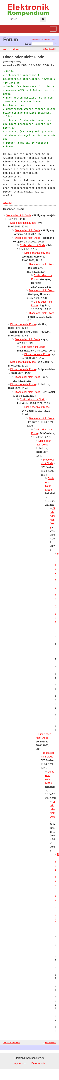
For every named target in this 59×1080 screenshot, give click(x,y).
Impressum (20, 1063)
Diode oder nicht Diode (18, 215)
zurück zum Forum (11, 49)
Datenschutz (38, 1063)
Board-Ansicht (49, 49)
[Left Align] (43, 19)
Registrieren (45, 39)
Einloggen (35, 39)
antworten (7, 203)
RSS (53, 39)
